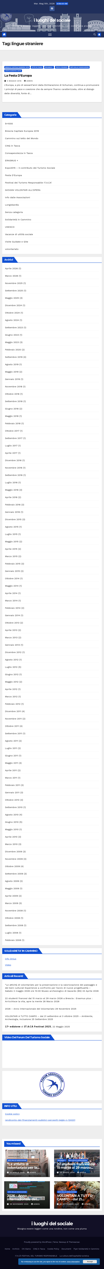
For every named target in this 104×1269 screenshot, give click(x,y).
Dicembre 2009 (13, 851)
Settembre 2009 (14, 873)
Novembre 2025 (14, 283)
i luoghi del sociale (52, 20)
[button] (95, 34)
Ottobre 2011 (12, 726)
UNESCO (10, 227)
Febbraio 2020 (13, 349)
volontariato (11, 249)
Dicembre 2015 (13, 519)
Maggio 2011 (11, 763)
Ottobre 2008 (12, 918)
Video (8, 965)
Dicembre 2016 (13, 460)
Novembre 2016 (13, 467)
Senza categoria (14, 212)
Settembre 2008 (14, 925)
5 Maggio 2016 (14, 81)
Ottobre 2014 (12, 578)
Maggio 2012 (11, 681)
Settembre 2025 (14, 290)
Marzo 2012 (11, 696)
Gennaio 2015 (12, 571)
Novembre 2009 (14, 859)
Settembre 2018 (14, 401)
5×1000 (9, 123)
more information (73, 1261)
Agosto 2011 (11, 741)
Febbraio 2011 (12, 785)
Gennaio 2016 (12, 512)
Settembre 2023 (14, 327)
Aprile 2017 (11, 453)
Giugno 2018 (12, 408)
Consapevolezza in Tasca (19, 153)
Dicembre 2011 (13, 711)
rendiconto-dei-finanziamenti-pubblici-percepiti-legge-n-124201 (40, 1120)
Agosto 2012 (11, 659)
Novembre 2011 (13, 718)
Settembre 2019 (14, 357)
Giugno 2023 (12, 335)
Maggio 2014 (11, 586)
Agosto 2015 (11, 526)
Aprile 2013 (11, 630)
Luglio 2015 (11, 534)
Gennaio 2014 (12, 615)
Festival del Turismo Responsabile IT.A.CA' (28, 182)
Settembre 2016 (14, 475)
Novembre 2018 (13, 386)
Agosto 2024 (12, 320)
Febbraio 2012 (12, 704)
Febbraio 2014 (13, 608)
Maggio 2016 (11, 490)
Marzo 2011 (11, 777)
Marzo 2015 (11, 556)
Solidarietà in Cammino (18, 219)
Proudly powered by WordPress (38, 1242)
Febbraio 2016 (13, 504)
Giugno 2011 (11, 755)
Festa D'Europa (62, 67)
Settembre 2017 (13, 438)
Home (7, 1249)
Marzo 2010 (11, 844)
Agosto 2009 (12, 881)
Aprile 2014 (11, 593)
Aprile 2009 (11, 896)
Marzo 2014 (11, 600)
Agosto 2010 (12, 814)
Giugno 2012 (11, 674)
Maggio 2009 (12, 888)
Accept (90, 1262)
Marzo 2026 (11, 275)
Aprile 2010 (11, 836)
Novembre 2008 (14, 910)
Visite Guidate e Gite (13, 70)
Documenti (66, 1249)
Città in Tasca (37, 67)
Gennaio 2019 (12, 379)
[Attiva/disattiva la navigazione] (50, 34)
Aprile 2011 (11, 770)
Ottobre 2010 (12, 800)
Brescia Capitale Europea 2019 (17, 67)
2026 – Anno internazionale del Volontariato (29, 1008)
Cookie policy (12, 1114)
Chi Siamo (26, 1249)
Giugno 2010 (12, 822)
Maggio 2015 (11, 541)
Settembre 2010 (14, 807)
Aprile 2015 (11, 549)
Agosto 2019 (11, 364)
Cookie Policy (53, 1249)
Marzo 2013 (11, 637)
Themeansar (74, 1242)
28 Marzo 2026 (67, 1172)
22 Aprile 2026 (17, 1172)
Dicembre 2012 (13, 652)
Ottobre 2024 (12, 312)
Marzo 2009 (11, 903)
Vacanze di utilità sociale (19, 234)
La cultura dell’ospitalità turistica (74, 1256)
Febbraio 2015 (12, 563)
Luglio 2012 (11, 667)
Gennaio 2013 (12, 645)
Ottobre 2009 (12, 866)
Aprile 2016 (11, 497)
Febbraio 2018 (13, 423)
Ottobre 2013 (12, 622)
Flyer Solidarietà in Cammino (86, 1249)
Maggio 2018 (12, 416)
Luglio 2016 (11, 482)
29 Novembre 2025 (19, 1204)
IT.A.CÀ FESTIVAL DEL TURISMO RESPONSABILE (36, 1256)
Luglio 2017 (11, 445)
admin (28, 81)
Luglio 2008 (11, 932)
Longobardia (12, 204)
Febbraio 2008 (13, 940)
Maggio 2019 (12, 371)
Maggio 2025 (12, 298)
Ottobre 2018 (12, 394)
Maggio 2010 (12, 829)
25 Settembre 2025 (70, 1204)
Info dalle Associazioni (79, 67)
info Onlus (10, 958)
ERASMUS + (49, 67)
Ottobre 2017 (12, 430)
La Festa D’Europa (18, 75)
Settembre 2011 (13, 733)
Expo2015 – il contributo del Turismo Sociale (30, 168)
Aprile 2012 (11, 689)
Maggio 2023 (12, 342)
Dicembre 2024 (13, 305)
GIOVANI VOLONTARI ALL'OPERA (22, 190)
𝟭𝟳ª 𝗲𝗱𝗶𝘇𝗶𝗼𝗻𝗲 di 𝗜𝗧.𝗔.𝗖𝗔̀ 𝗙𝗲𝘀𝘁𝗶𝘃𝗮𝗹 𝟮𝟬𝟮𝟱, (28, 1026)
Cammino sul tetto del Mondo (21, 138)
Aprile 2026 (11, 268)
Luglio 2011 (11, 748)
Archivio (15, 1249)
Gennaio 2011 (12, 792)
